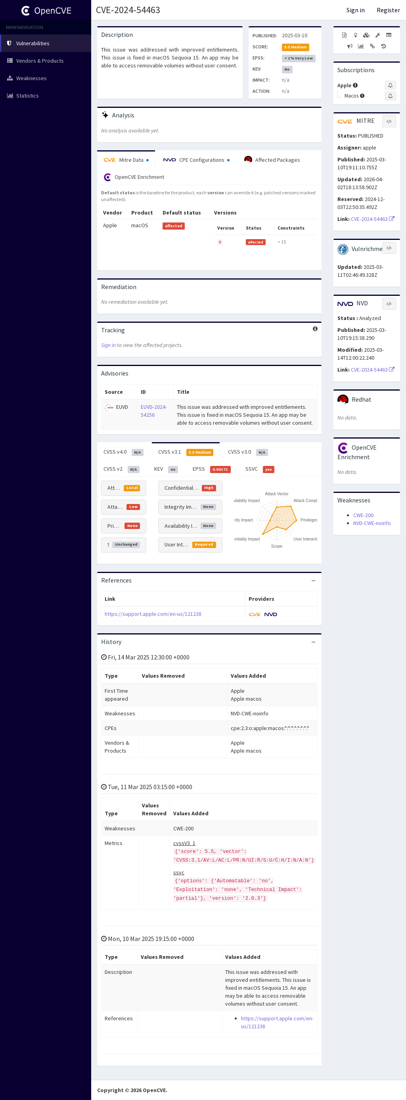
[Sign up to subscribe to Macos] (390, 96)
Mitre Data (126, 159)
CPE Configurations (196, 159)
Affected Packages (272, 160)
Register (388, 10)
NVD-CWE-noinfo (372, 523)
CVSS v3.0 (248, 452)
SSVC (260, 469)
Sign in (356, 10)
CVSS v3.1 (186, 452)
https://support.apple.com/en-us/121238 (153, 613)
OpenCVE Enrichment (133, 177)
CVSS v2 (121, 469)
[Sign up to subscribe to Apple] (390, 85)
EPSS (212, 469)
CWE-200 (363, 515)
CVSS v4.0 (123, 452)
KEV (166, 469)
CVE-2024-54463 (128, 10)
